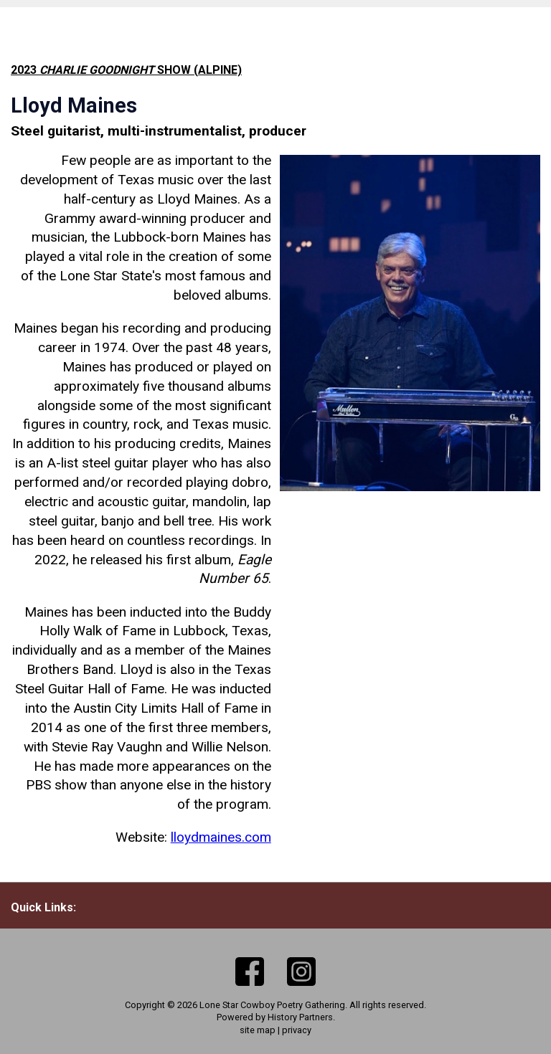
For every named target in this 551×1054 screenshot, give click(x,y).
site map (258, 1030)
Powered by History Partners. (276, 1017)
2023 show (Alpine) (126, 70)
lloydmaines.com (221, 837)
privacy (296, 1030)
